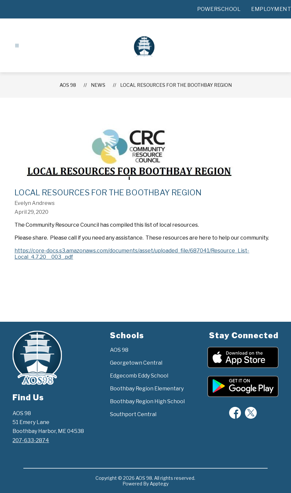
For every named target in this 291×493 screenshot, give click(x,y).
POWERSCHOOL (219, 9)
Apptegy (159, 483)
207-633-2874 (31, 440)
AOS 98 (68, 85)
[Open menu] (17, 45)
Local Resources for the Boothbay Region (176, 85)
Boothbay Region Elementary (147, 388)
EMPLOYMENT (271, 9)
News (98, 85)
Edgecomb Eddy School (139, 376)
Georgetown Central (136, 363)
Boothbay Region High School (147, 401)
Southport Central (133, 414)
